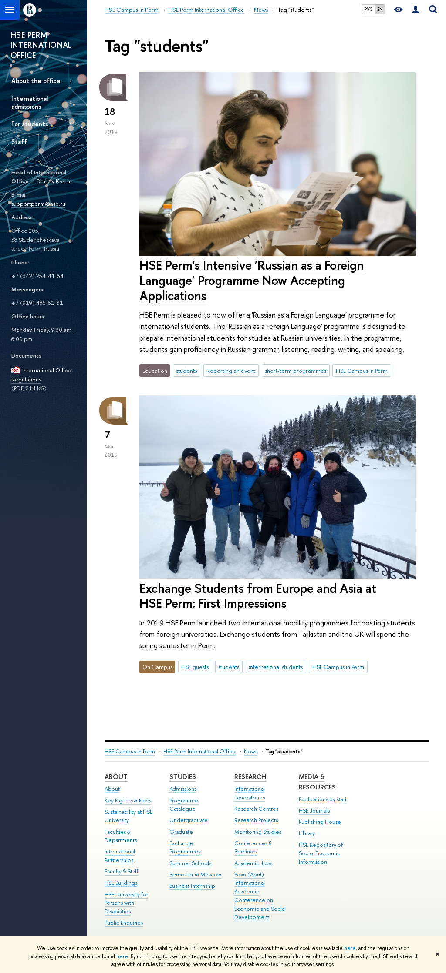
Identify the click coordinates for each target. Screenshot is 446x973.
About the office (36, 81)
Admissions (182, 788)
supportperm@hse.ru (38, 203)
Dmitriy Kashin (54, 181)
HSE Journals (314, 810)
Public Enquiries (124, 922)
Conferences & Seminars (253, 847)
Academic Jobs (253, 863)
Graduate (181, 832)
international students (276, 667)
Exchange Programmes (184, 847)
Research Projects (256, 820)
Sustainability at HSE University (128, 816)
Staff (19, 141)
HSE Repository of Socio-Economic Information (321, 853)
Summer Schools (190, 863)
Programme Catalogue (183, 805)
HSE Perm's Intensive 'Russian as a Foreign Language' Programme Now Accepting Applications (251, 280)
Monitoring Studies (257, 832)
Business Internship (192, 885)
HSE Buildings (121, 882)
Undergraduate (188, 820)
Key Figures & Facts (128, 800)
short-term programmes (295, 370)
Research (250, 776)
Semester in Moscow (195, 874)
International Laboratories (249, 793)
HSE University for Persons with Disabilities (126, 903)
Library (307, 833)
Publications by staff (323, 799)
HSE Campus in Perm (362, 370)
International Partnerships (120, 856)
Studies (182, 776)
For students (29, 124)
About (116, 776)
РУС (368, 9)
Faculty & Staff (122, 871)
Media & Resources (317, 782)
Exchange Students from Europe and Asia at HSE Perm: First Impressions (257, 596)
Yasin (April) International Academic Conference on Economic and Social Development (260, 896)
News (250, 751)
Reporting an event (230, 370)
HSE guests (195, 667)
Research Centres (256, 809)
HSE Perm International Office (199, 751)
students (186, 370)
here (350, 948)
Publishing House (320, 822)
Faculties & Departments (121, 836)
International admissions (29, 102)
